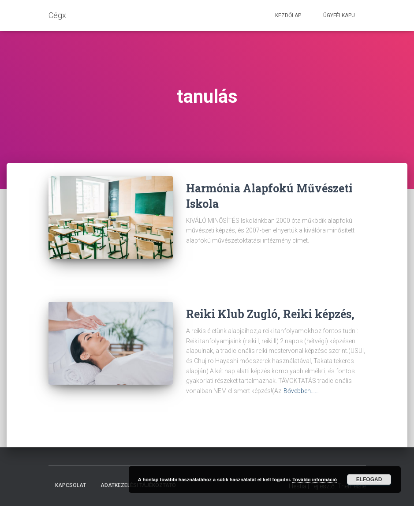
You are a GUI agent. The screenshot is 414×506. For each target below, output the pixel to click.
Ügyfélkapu (339, 15)
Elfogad (369, 479)
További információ (314, 479)
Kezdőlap (288, 15)
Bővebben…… (301, 390)
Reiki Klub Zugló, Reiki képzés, (270, 314)
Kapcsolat (70, 485)
